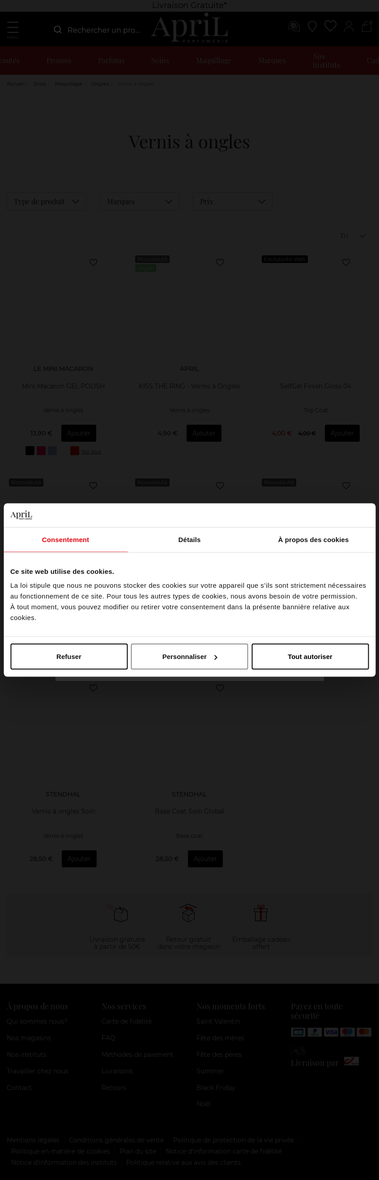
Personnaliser (189, 656)
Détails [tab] (190, 539)
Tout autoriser (310, 656)
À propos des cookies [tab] (313, 539)
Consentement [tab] (65, 539)
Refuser (68, 656)
